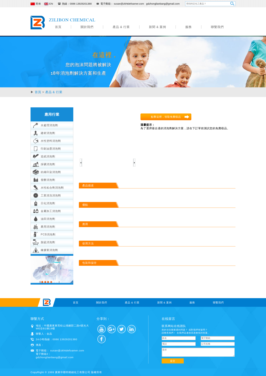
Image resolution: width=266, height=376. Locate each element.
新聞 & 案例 (157, 27)
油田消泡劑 (43, 218)
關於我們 (87, 27)
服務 (188, 27)
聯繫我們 (217, 27)
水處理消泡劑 (45, 124)
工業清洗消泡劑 (46, 195)
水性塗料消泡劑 (46, 140)
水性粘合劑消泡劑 (48, 187)
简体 (36, 3)
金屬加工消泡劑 (46, 210)
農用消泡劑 (43, 226)
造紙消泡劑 (43, 156)
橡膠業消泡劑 (45, 249)
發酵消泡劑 (43, 179)
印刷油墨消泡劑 (46, 148)
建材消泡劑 (43, 132)
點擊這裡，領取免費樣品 (166, 116)
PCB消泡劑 (43, 234)
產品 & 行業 (121, 27)
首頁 (58, 27)
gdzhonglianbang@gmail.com (163, 3)
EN (48, 3)
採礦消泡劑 (43, 163)
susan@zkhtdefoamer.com (129, 3)
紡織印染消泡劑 (46, 171)
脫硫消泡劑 (43, 241)
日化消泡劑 (43, 202)
